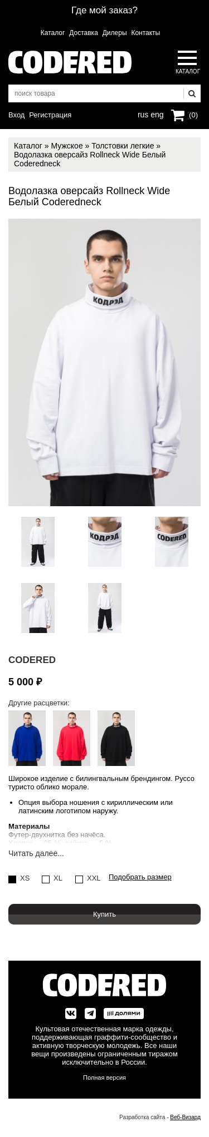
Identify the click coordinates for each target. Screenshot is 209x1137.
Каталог (53, 33)
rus (143, 113)
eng (156, 113)
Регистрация (50, 115)
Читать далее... (36, 853)
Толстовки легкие (122, 145)
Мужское (66, 145)
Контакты (145, 33)
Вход (16, 115)
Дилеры (115, 33)
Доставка (83, 33)
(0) (193, 115)
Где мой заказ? (104, 10)
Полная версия (104, 1077)
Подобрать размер (140, 877)
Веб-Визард (185, 1117)
